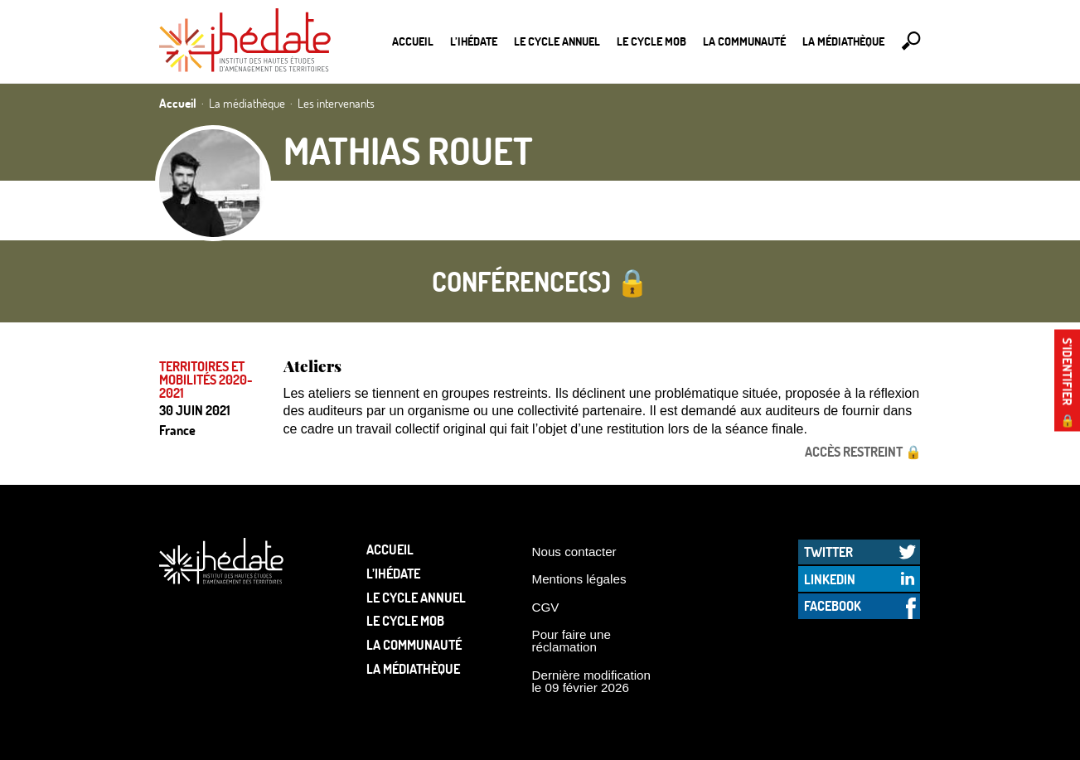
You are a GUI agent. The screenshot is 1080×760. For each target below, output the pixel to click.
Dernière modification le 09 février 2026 (591, 681)
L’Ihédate (473, 41)
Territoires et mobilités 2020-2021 (206, 379)
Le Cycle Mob (651, 41)
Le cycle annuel (557, 41)
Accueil (412, 41)
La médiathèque (843, 41)
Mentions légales (579, 579)
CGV (545, 607)
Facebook (832, 605)
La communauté (744, 41)
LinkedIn (829, 579)
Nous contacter (574, 552)
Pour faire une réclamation (571, 640)
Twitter (828, 551)
